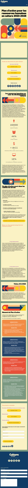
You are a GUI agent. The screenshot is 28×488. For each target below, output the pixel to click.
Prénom (4, 430)
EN (26, 4)
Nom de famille (5, 433)
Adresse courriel (5, 436)
